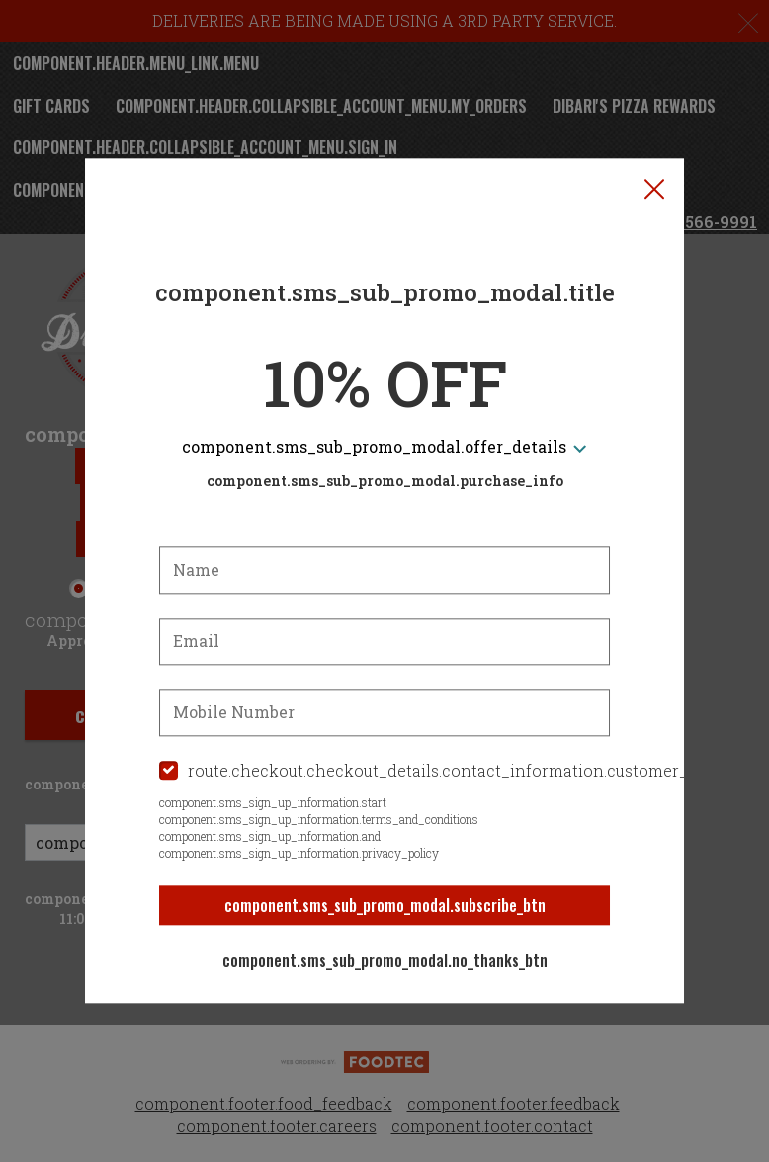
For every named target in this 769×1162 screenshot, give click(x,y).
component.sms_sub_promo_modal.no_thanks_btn (385, 960)
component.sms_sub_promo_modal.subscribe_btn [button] (385, 905)
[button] (654, 188)
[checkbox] (384, 771)
